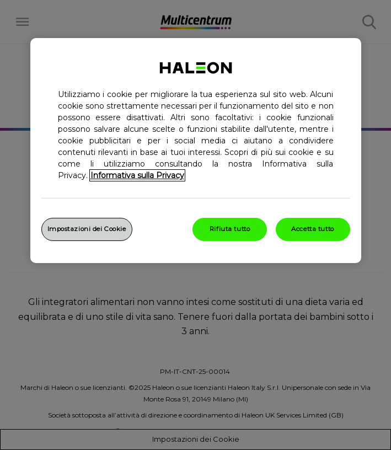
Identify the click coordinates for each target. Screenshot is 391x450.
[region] (195, 150)
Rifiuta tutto (230, 229)
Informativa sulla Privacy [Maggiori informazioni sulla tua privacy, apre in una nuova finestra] (137, 175)
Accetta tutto (312, 229)
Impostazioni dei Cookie (86, 229)
